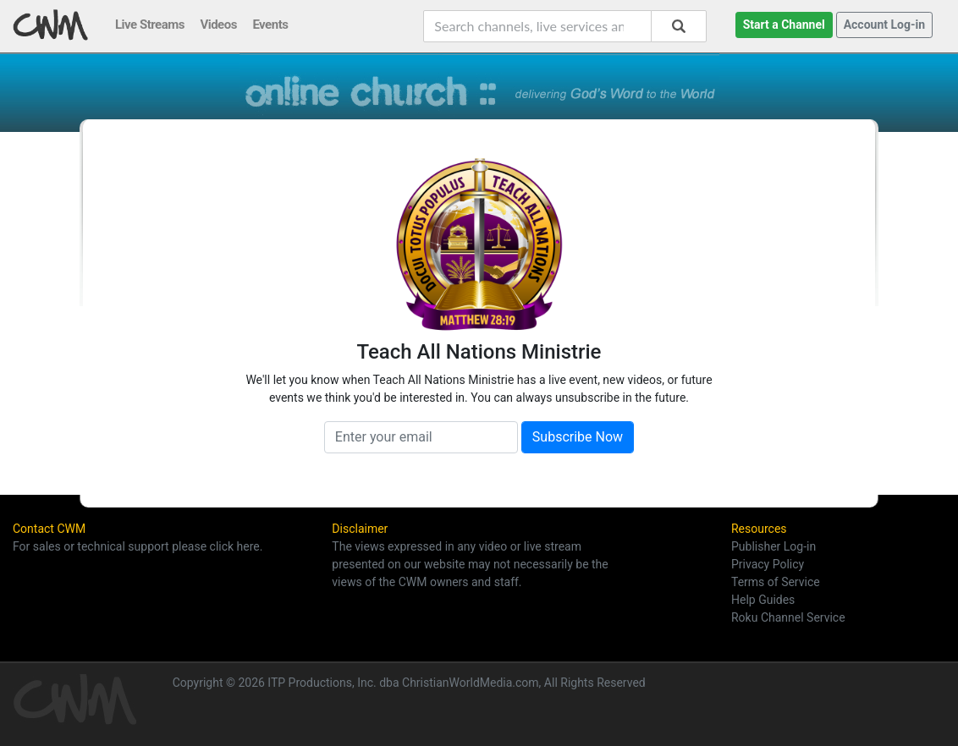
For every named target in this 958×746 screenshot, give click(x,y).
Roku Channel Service (788, 617)
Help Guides (763, 599)
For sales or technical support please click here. (137, 546)
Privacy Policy (767, 564)
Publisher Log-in (773, 546)
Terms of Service (775, 582)
